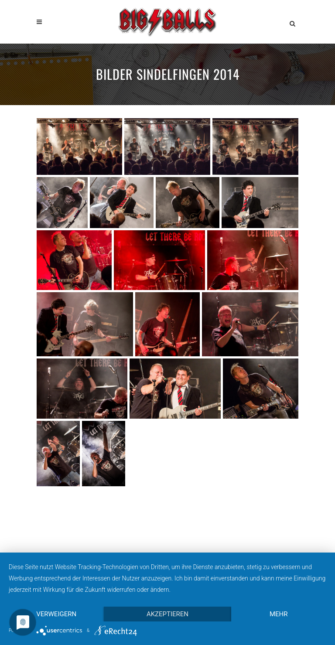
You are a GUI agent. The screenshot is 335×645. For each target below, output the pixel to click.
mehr (279, 614)
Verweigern (56, 614)
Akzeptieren (167, 614)
